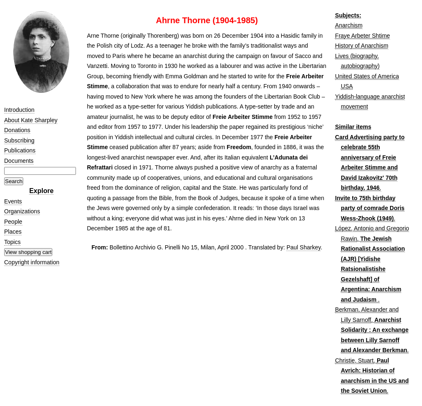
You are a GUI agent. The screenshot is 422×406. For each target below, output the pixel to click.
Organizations (22, 211)
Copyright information (31, 262)
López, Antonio (354, 228)
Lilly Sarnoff (356, 320)
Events (13, 201)
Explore (41, 190)
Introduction (19, 109)
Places (13, 231)
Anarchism (349, 25)
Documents (19, 160)
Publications (20, 150)
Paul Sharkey (303, 247)
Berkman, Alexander (361, 309)
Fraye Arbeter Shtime (362, 35)
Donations (17, 130)
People (13, 221)
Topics (12, 242)
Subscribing (19, 140)
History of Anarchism (361, 45)
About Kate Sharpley (30, 120)
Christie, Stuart (354, 360)
